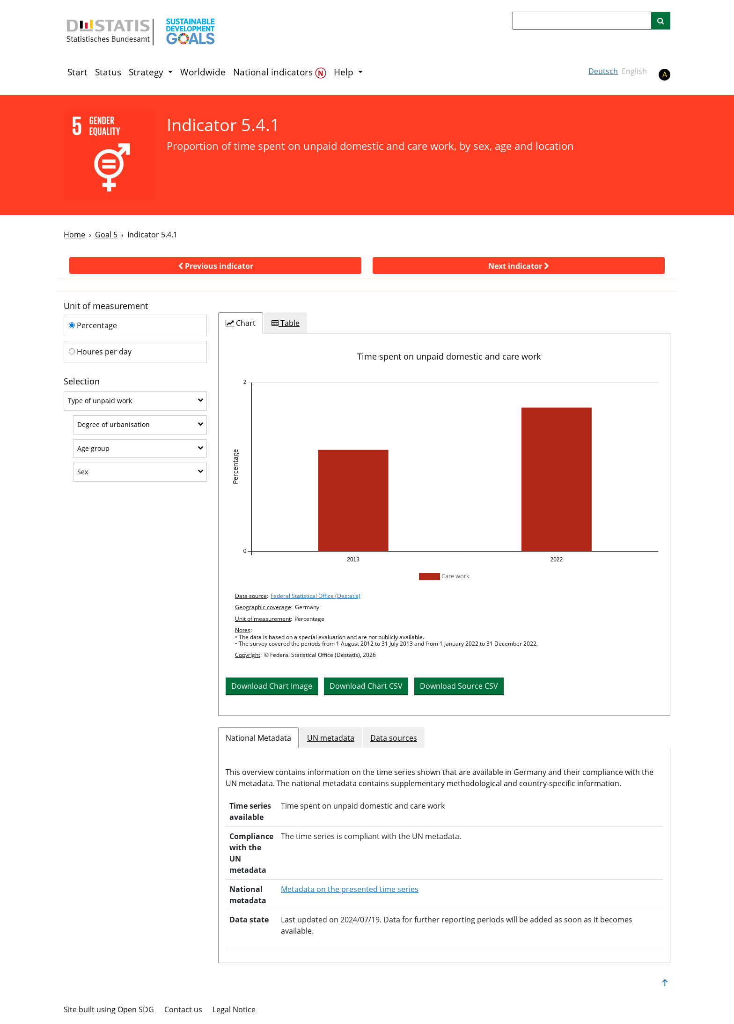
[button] (215, 265)
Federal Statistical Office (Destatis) (315, 596)
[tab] (241, 323)
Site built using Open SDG (109, 1009)
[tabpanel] (444, 524)
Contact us (183, 1009)
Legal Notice (234, 1009)
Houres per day (100, 351)
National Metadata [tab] (258, 738)
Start (77, 72)
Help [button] (345, 72)
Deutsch (603, 71)
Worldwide (203, 72)
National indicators (279, 72)
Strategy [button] (147, 72)
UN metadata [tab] (330, 738)
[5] (109, 154)
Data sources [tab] (393, 738)
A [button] (664, 74)
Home (74, 234)
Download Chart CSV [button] (366, 686)
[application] (444, 471)
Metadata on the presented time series (349, 889)
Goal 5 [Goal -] (106, 234)
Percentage (93, 325)
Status (108, 72)
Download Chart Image (271, 686)
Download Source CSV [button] (459, 686)
